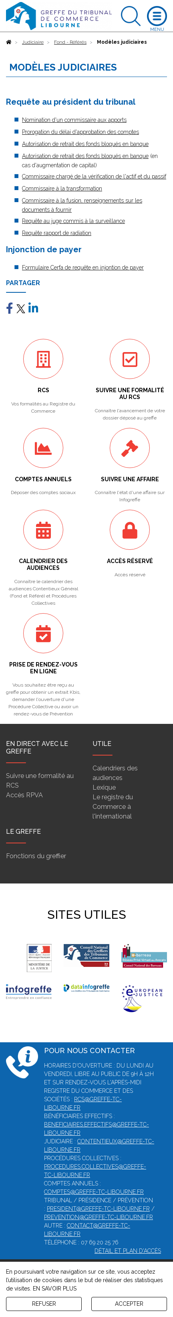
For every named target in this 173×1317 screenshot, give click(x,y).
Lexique (104, 787)
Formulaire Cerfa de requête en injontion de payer (83, 267)
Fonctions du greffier (36, 856)
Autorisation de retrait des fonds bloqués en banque (85, 144)
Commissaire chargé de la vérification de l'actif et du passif (94, 176)
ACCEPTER (129, 1304)
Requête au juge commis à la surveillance (73, 221)
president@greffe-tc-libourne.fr (98, 1209)
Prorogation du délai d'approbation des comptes (80, 132)
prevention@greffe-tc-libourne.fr (98, 1217)
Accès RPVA (24, 795)
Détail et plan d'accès (128, 1251)
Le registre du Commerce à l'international (113, 806)
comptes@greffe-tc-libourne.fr (94, 1192)
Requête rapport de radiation (56, 233)
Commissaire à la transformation (62, 188)
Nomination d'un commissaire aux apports (74, 120)
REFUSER (44, 1304)
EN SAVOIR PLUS (54, 1288)
